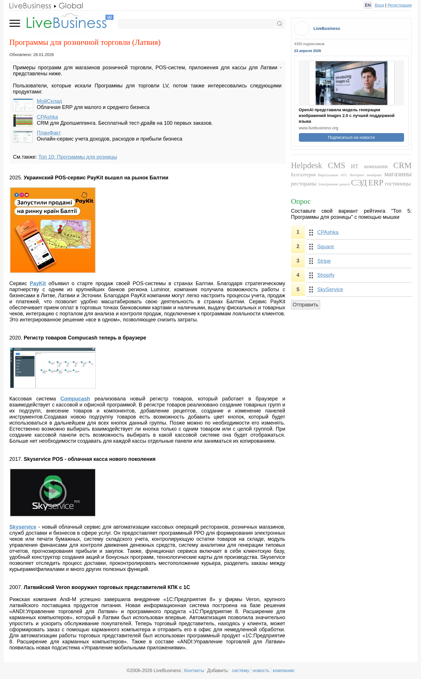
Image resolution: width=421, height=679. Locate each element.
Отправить (305, 305)
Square (325, 247)
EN (368, 5)
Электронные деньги (334, 184)
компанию (283, 670)
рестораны (304, 183)
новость (261, 670)
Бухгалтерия (303, 174)
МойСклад (49, 101)
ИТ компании (369, 166)
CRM (402, 165)
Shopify (326, 275)
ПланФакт (49, 133)
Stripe (324, 261)
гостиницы (398, 183)
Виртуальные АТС (332, 175)
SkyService (330, 289)
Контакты (194, 670)
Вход (379, 5)
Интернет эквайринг (366, 175)
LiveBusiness (327, 28)
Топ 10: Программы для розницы (77, 157)
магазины (398, 174)
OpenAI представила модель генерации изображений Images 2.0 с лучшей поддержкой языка (347, 116)
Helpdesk (306, 165)
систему (240, 670)
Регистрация (399, 5)
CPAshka (47, 117)
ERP (376, 182)
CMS (336, 165)
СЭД (359, 182)
